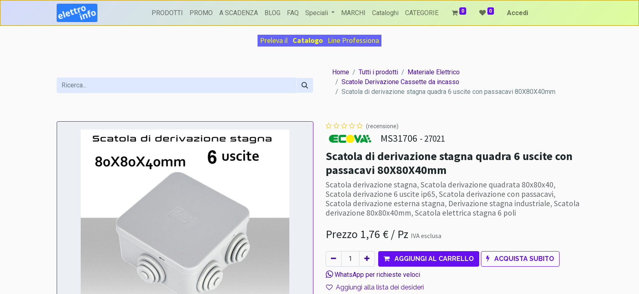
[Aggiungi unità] (367, 259)
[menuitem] (167, 13)
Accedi (517, 13)
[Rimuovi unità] (334, 259)
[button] (428, 259)
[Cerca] (304, 85)
